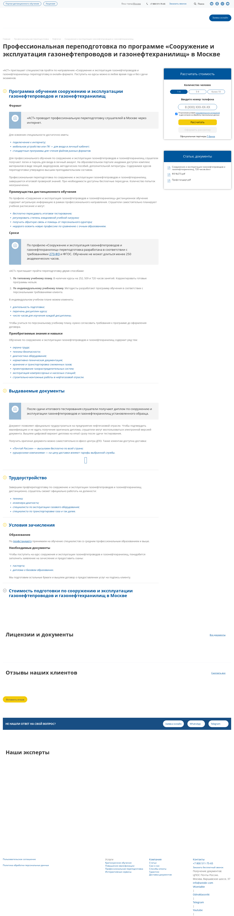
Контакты (199, 859)
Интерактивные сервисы (118, 871)
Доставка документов (160, 874)
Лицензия (50, 3)
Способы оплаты (157, 868)
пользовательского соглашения (208, 113)
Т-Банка (211, 136)
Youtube (198, 910)
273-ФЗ (54, 254)
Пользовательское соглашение (19, 859)
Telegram (198, 902)
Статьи (153, 862)
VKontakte (199, 886)
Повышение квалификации (119, 865)
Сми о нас (154, 865)
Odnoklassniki (201, 894)
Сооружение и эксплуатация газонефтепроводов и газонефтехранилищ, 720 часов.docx (198, 168)
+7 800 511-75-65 (157, 3)
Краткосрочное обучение (118, 862)
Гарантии (154, 871)
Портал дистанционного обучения (22, 3)
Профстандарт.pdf (181, 180)
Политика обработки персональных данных (26, 865)
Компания (155, 859)
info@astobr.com (203, 882)
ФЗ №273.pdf (178, 174)
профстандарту (22, 541)
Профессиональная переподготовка (124, 868)
